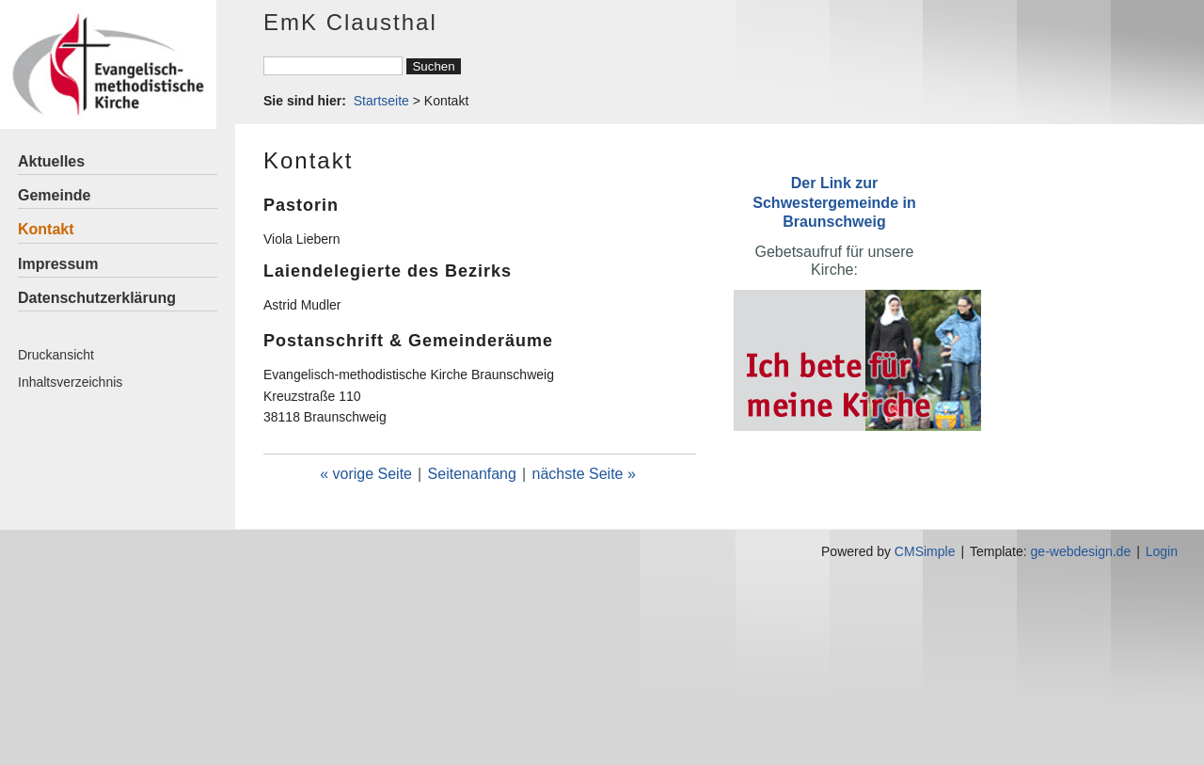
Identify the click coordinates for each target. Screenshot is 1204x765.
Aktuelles (51, 161)
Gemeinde (54, 195)
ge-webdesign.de (1081, 551)
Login (1162, 551)
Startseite (381, 100)
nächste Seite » (584, 474)
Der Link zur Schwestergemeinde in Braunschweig (833, 202)
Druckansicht (56, 354)
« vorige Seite (366, 474)
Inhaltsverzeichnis (70, 382)
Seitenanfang (472, 474)
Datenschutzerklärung (97, 298)
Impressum (58, 264)
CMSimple (925, 551)
